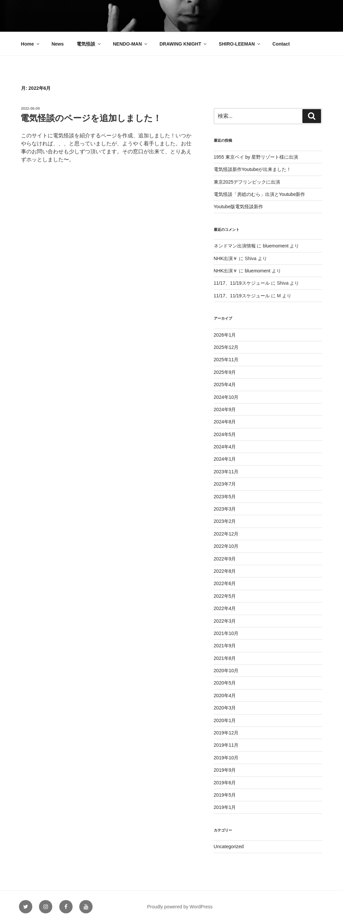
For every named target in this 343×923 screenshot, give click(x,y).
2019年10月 (226, 757)
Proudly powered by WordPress (180, 906)
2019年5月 (225, 795)
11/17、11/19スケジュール (242, 283)
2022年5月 (225, 596)
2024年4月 (225, 446)
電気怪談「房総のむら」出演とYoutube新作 (259, 194)
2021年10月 (226, 633)
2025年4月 (225, 384)
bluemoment (275, 245)
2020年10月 (226, 670)
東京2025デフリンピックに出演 (247, 182)
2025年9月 (225, 372)
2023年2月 (225, 521)
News (58, 44)
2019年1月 (225, 807)
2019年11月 (226, 745)
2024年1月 (225, 459)
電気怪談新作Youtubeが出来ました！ (252, 169)
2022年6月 (225, 583)
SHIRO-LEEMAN (240, 44)
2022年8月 (225, 571)
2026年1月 (225, 335)
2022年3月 (225, 621)
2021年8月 (225, 658)
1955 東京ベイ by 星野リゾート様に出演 (256, 157)
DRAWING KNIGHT (183, 44)
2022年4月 (225, 608)
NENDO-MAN (130, 44)
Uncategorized (229, 846)
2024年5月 (225, 434)
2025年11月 (226, 359)
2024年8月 (225, 421)
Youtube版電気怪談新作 (238, 206)
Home (30, 44)
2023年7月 (225, 484)
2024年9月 (225, 409)
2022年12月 (226, 534)
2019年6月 (225, 782)
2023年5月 (225, 496)
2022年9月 (225, 558)
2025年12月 (226, 347)
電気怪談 (89, 44)
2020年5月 (225, 683)
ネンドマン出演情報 (235, 245)
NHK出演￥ (226, 258)
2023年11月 (226, 471)
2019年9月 (225, 770)
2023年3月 (225, 509)
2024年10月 (226, 397)
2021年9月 (225, 645)
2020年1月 (225, 720)
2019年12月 (226, 732)
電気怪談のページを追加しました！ (91, 118)
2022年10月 (226, 546)
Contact (281, 44)
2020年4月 (225, 695)
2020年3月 (225, 707)
